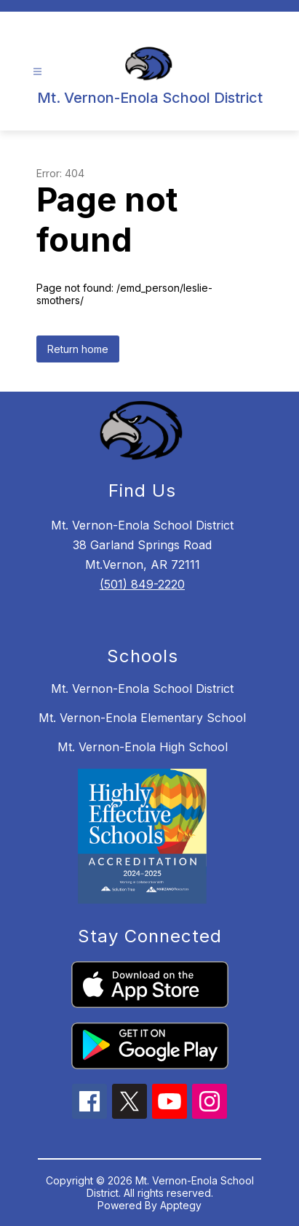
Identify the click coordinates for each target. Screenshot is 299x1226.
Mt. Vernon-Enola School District (142, 688)
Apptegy (181, 1205)
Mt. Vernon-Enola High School (142, 747)
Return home (77, 349)
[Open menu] (37, 71)
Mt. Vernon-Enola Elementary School (142, 717)
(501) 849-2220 (142, 584)
